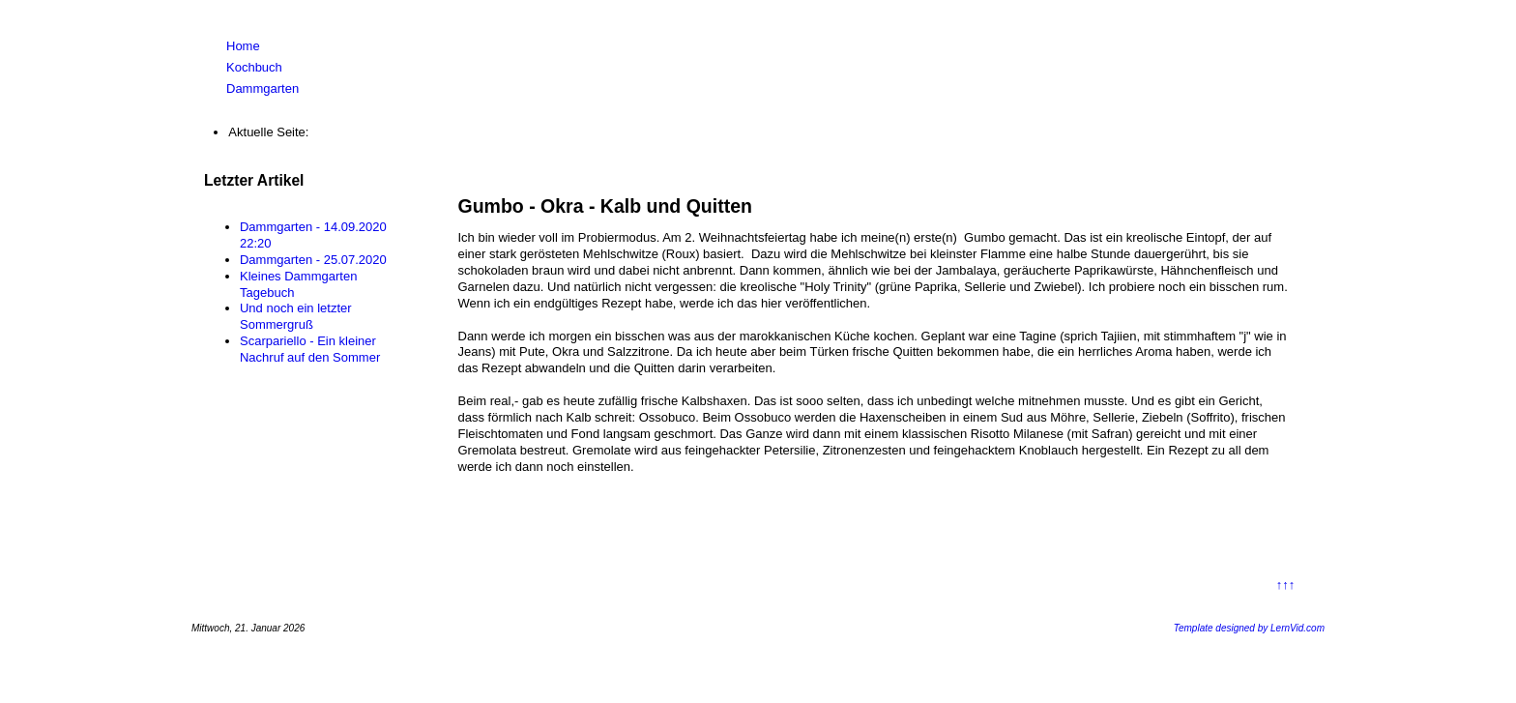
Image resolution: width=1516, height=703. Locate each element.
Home (243, 46)
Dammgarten (262, 88)
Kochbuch (254, 67)
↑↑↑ (1286, 584)
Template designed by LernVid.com (1249, 628)
